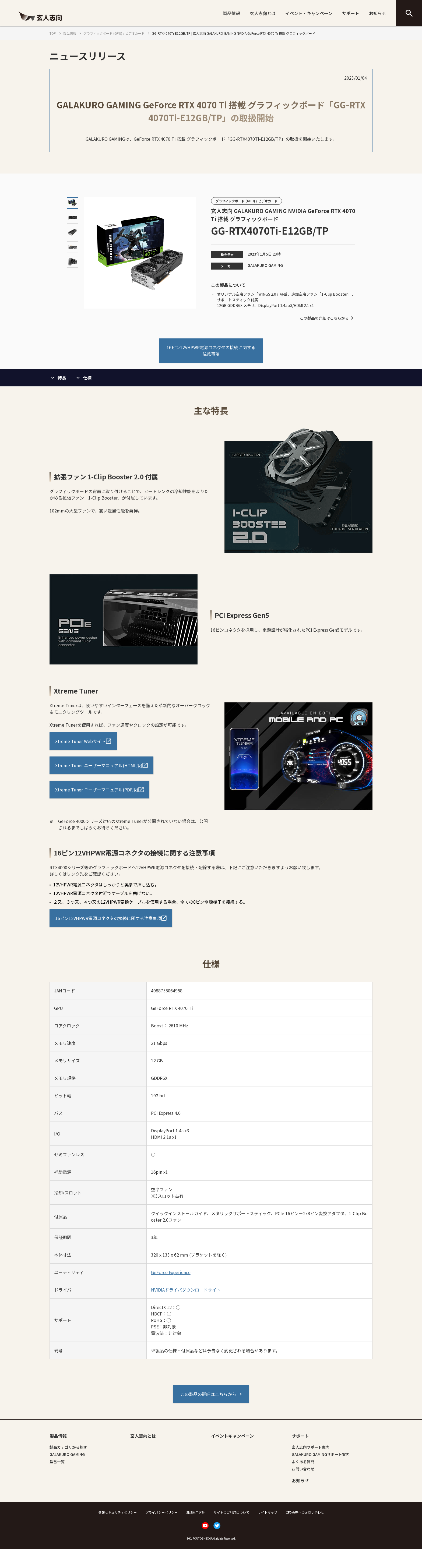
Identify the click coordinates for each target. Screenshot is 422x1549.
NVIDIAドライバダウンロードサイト (186, 1289)
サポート (350, 13)
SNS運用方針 (195, 1512)
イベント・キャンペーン (308, 13)
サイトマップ (267, 1512)
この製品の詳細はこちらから (327, 318)
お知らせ (377, 13)
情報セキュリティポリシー (117, 1512)
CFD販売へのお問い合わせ (305, 1512)
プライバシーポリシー (161, 1512)
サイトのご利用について (231, 1512)
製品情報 (231, 13)
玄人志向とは (263, 13)
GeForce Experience (171, 1272)
